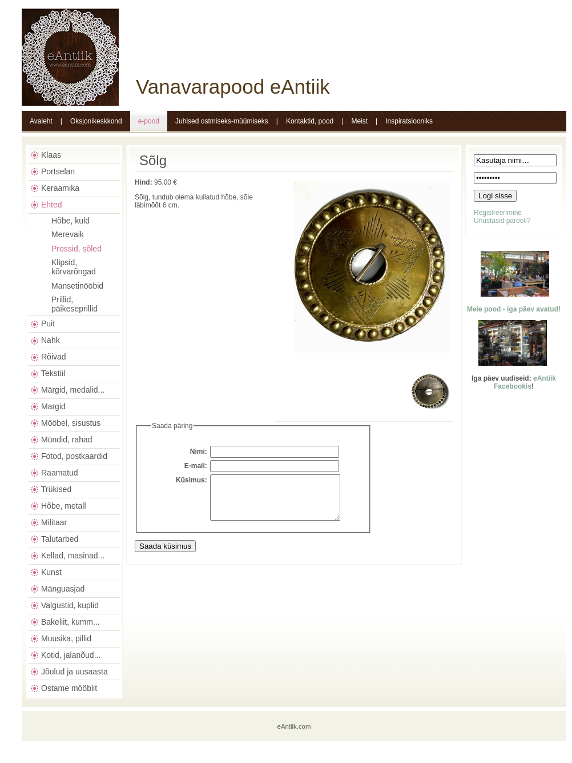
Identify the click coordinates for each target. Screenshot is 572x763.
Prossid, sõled (76, 248)
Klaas (51, 154)
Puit (48, 323)
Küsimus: (191, 480)
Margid (53, 406)
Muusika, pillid (66, 638)
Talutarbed (59, 539)
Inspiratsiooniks (409, 121)
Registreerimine (498, 213)
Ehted (51, 204)
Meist (359, 121)
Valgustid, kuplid (70, 605)
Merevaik (67, 234)
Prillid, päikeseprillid (74, 304)
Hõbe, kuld (70, 220)
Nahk (50, 340)
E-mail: (195, 466)
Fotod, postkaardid (74, 456)
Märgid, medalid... (72, 389)
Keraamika (60, 188)
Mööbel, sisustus (70, 423)
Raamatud (59, 472)
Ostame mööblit (69, 688)
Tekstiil (53, 373)
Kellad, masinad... (72, 555)
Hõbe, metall (63, 505)
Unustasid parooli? (502, 221)
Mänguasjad (62, 588)
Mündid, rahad (66, 439)
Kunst (51, 572)
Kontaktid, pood (309, 121)
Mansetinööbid (77, 285)
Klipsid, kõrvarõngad (73, 267)
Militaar (54, 522)
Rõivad (53, 356)
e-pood (148, 121)
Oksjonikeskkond (96, 121)
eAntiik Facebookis (525, 382)
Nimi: (198, 452)
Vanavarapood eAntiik (233, 86)
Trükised (56, 489)
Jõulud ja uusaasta (74, 671)
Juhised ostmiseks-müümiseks (221, 121)
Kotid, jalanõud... (70, 655)
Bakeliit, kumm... (70, 621)
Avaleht (41, 121)
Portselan (58, 171)
